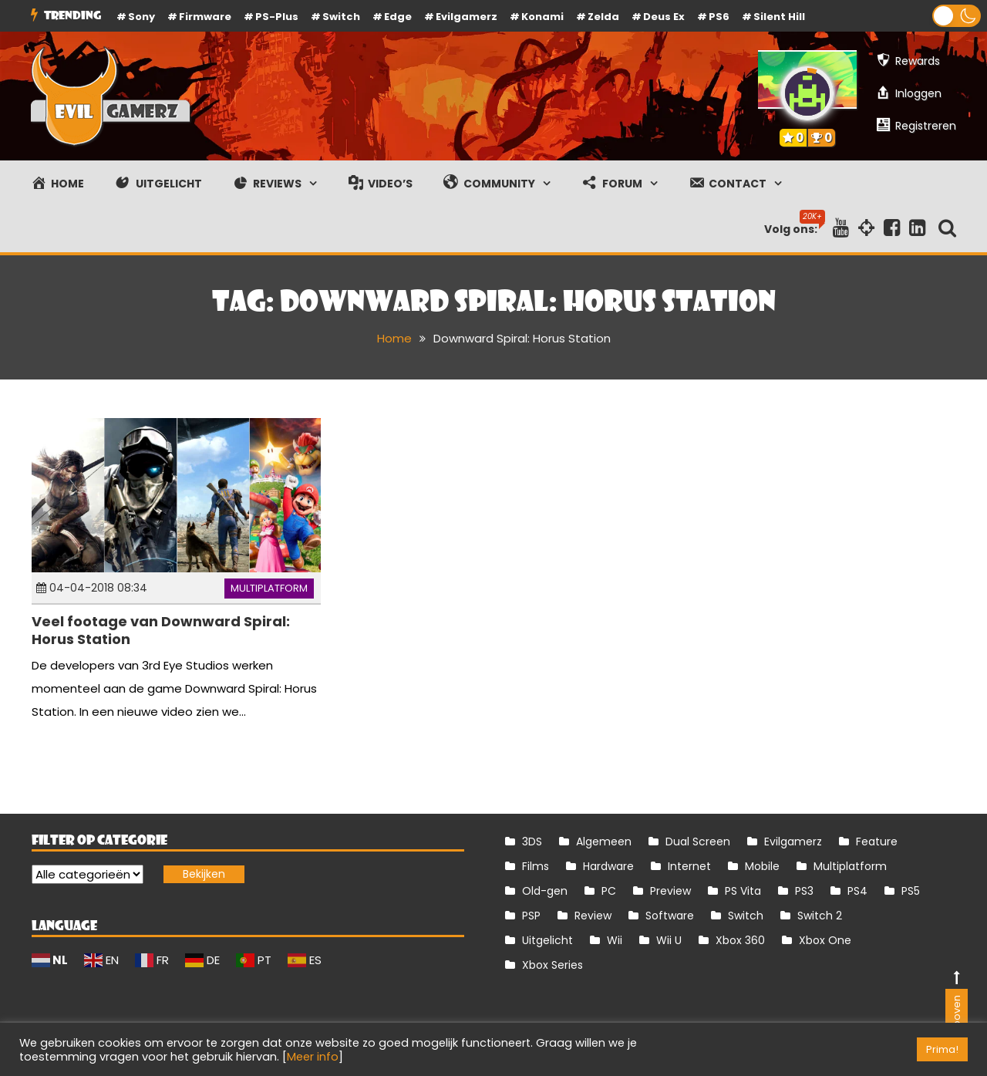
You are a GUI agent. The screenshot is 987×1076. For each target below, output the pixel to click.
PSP (531, 915)
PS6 (719, 16)
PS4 (857, 891)
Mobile (762, 866)
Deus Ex (664, 16)
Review (592, 915)
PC (608, 891)
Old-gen (545, 891)
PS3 (804, 891)
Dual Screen (697, 841)
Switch (341, 16)
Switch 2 (819, 915)
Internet (689, 866)
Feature (877, 841)
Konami (542, 16)
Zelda (603, 16)
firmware (205, 16)
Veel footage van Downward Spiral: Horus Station (161, 630)
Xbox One (825, 940)
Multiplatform (269, 588)
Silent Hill (779, 16)
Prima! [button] (942, 1049)
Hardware (608, 866)
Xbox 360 (740, 940)
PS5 (910, 891)
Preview (670, 891)
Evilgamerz (466, 16)
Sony (141, 16)
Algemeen (604, 841)
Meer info (313, 1056)
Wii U (669, 940)
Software (669, 915)
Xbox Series (552, 965)
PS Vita (743, 891)
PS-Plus (276, 16)
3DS (532, 841)
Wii (614, 940)
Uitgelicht (547, 940)
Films (535, 866)
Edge (398, 16)
